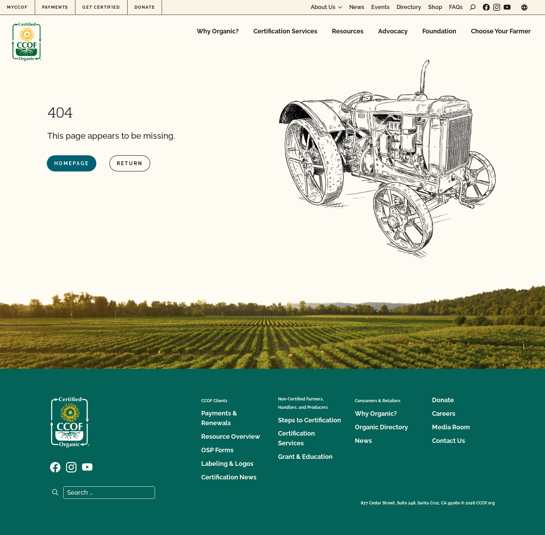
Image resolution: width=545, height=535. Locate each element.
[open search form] (473, 7)
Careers (443, 413)
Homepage (71, 163)
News (356, 7)
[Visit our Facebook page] (486, 7)
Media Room (451, 427)
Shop (435, 7)
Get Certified (101, 7)
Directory (409, 7)
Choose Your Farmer (501, 31)
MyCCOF (17, 7)
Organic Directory (381, 427)
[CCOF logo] (26, 34)
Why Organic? (218, 31)
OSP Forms (217, 450)
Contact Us (448, 440)
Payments (55, 7)
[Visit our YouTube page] (507, 7)
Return (130, 163)
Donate (145, 7)
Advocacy (393, 31)
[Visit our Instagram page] (496, 7)
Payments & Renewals (219, 418)
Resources (348, 31)
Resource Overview (230, 436)
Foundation (439, 31)
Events (380, 7)
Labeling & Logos (227, 463)
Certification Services (285, 31)
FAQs (456, 7)
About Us (323, 7)
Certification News (229, 477)
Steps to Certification (309, 420)
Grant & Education (305, 456)
